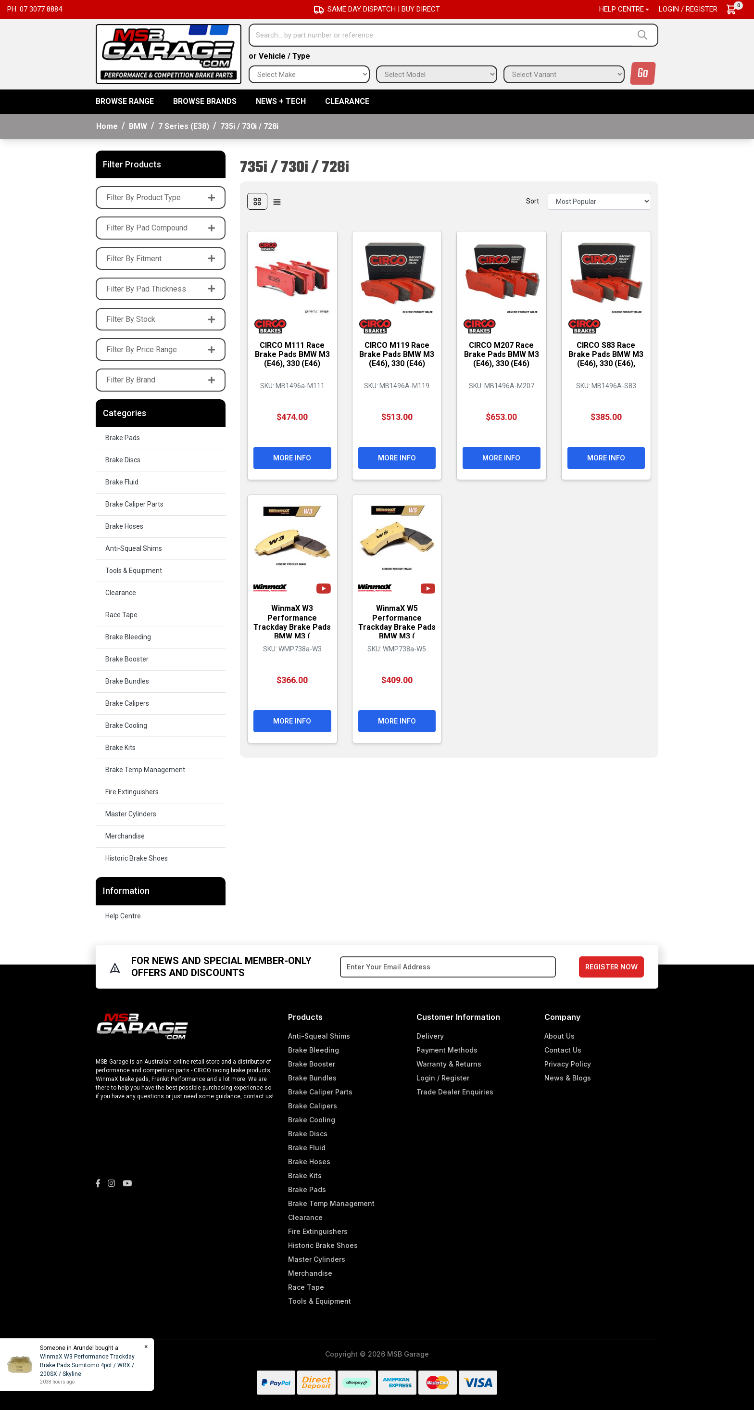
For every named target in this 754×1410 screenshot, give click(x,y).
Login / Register (688, 9)
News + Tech (281, 101)
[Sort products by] (599, 201)
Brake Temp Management (145, 770)
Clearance (347, 101)
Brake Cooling (126, 725)
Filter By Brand (160, 379)
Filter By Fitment (160, 258)
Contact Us (562, 1050)
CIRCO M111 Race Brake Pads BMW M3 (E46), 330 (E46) (292, 354)
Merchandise (125, 836)
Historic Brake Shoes (136, 858)
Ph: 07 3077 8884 (34, 9)
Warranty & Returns (448, 1064)
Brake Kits (120, 747)
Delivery (430, 1036)
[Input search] (441, 35)
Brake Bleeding (128, 637)
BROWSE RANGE (125, 101)
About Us (559, 1036)
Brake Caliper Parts (134, 504)
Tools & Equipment (133, 570)
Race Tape (121, 615)
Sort (532, 201)
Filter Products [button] (132, 164)
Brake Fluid (121, 482)
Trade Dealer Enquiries (454, 1092)
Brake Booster (127, 659)
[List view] (277, 201)
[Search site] (644, 35)
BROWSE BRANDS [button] (205, 101)
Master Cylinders (130, 814)
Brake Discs (122, 460)
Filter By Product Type (160, 197)
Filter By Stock (160, 319)
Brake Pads (122, 438)
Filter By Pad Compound (160, 227)
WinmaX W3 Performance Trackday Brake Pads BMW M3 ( (292, 622)
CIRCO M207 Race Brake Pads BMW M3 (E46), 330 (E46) (501, 354)
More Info (292, 458)
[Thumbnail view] (257, 201)
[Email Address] (448, 967)
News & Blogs (567, 1078)
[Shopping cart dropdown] (736, 9)
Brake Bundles (127, 681)
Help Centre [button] (621, 9)
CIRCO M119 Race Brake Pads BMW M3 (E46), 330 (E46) (396, 354)
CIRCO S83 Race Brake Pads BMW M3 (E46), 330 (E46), (605, 354)
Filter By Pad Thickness (160, 288)
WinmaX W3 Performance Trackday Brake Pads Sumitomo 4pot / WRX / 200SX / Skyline (87, 1365)
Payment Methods (447, 1050)
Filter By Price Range (160, 349)
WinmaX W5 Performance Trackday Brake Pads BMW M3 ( (397, 622)
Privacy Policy (567, 1064)
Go (643, 73)
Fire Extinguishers (132, 792)
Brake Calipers (127, 703)
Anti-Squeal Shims (133, 548)
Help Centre (123, 916)
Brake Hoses (124, 526)
